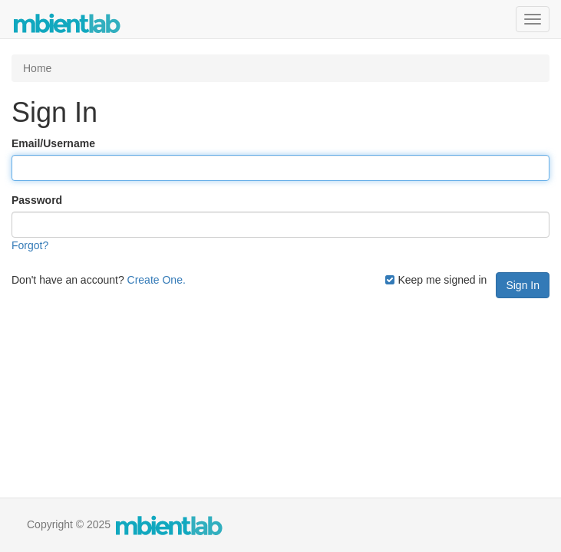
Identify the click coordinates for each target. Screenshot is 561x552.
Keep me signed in (435, 280)
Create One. (156, 280)
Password (37, 200)
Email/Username (53, 143)
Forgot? (30, 245)
